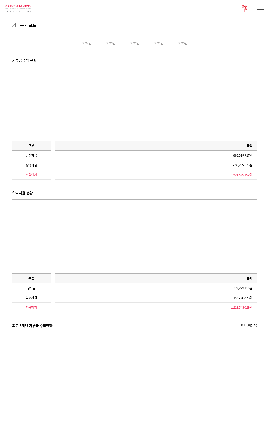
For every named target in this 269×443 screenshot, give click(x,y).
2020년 (182, 43)
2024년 (86, 43)
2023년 (110, 43)
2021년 (158, 43)
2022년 (134, 43)
